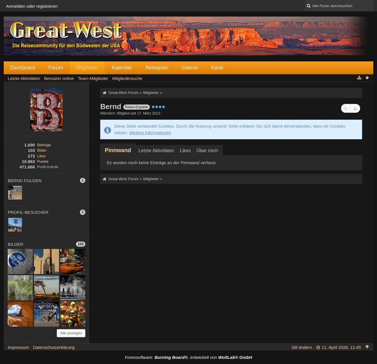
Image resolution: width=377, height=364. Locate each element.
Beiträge (44, 145)
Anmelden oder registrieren (32, 6)
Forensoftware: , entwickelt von (188, 357)
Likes (41, 156)
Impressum (18, 347)
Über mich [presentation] (207, 150)
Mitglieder (87, 68)
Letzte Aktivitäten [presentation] (156, 150)
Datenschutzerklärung (53, 347)
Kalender (122, 68)
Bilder (42, 150)
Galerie (189, 68)
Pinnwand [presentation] (118, 150)
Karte (217, 68)
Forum (55, 68)
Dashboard (22, 68)
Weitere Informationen (150, 132)
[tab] (118, 150)
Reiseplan (156, 68)
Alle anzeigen (71, 333)
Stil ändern (301, 347)
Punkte (43, 161)
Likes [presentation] (185, 150)
